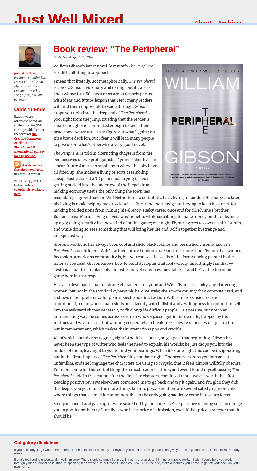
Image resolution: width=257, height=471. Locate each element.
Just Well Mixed (68, 19)
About (203, 23)
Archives (230, 23)
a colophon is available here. (29, 189)
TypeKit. (33, 181)
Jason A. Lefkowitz (26, 73)
